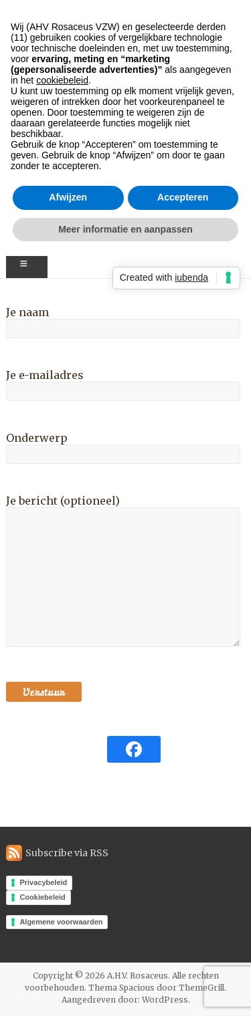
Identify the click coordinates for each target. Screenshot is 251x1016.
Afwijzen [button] (68, 197)
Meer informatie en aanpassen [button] (125, 229)
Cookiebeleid (42, 897)
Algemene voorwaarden (60, 922)
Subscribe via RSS (66, 853)
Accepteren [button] (182, 197)
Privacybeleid (43, 882)
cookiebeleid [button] (62, 80)
